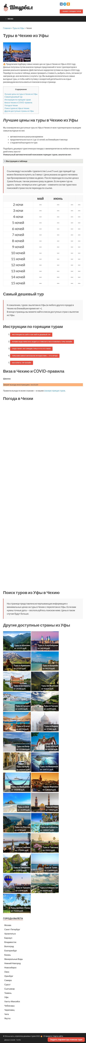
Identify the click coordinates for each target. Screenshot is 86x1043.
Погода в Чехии (11, 105)
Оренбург (8, 976)
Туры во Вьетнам (49, 685)
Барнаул (8, 938)
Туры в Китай (51, 746)
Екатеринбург (10, 950)
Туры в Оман (52, 807)
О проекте (48, 1036)
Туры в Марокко (50, 786)
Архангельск (10, 933)
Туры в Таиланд (50, 847)
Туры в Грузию (51, 706)
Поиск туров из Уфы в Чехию (16, 108)
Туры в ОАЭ (23, 807)
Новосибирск (10, 967)
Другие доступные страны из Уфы (19, 111)
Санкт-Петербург (12, 929)
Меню (10, 19)
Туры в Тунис (50, 867)
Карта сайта (58, 1036)
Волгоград (9, 946)
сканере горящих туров (54, 390)
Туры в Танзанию (21, 867)
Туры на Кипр (22, 746)
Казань (7, 955)
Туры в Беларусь (22, 685)
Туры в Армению (22, 665)
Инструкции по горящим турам (17, 99)
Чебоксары (9, 1005)
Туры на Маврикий (49, 766)
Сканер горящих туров (71, 11)
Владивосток (10, 942)
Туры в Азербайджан (48, 645)
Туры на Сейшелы (49, 827)
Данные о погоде (9, 1040)
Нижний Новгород (12, 963)
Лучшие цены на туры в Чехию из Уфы (20, 94)
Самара (8, 980)
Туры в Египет (23, 726)
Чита (6, 1014)
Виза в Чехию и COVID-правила (18, 102)
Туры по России (22, 827)
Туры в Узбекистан (49, 887)
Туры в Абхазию (22, 645)
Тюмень (8, 993)
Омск (6, 972)
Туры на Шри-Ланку (20, 908)
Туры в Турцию (22, 887)
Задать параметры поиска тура (66, 1039)
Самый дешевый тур (13, 97)
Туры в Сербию (22, 847)
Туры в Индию (51, 726)
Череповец (9, 1010)
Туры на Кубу (22, 766)
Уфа (6, 997)
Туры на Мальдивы (20, 786)
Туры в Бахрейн (50, 665)
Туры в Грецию (22, 706)
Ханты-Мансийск (12, 1001)
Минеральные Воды (13, 959)
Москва (7, 925)
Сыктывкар (9, 989)
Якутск (7, 1018)
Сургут (7, 984)
